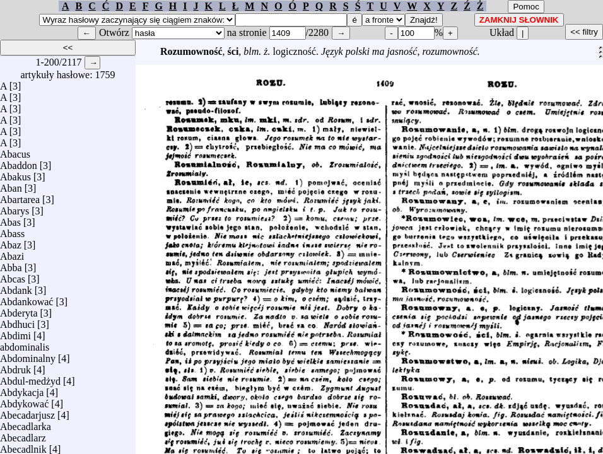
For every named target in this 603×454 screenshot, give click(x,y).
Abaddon (18, 162)
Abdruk (15, 366)
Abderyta (19, 310)
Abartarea (20, 196)
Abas (10, 219)
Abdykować (24, 400)
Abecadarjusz (27, 412)
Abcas (12, 276)
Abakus (15, 173)
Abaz (10, 241)
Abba (11, 264)
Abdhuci (17, 321)
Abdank (16, 287)
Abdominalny (28, 355)
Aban (11, 185)
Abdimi (15, 332)
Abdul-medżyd (30, 378)
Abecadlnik (23, 446)
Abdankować (26, 298)
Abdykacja (22, 389)
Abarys (14, 207)
